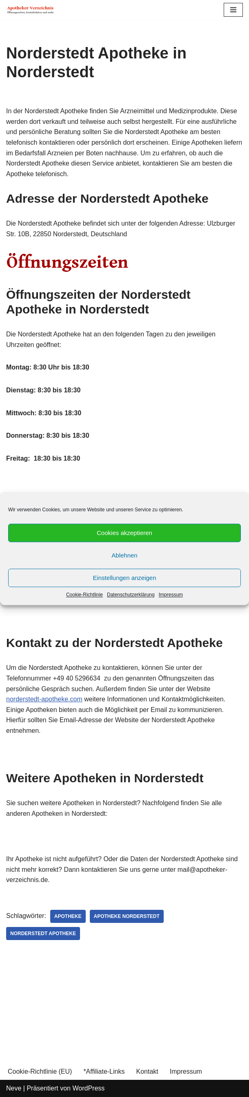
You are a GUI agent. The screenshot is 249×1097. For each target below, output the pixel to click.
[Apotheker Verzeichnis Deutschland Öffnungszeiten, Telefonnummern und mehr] (30, 10)
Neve (13, 1088)
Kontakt (147, 1071)
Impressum (171, 595)
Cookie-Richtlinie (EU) (40, 1071)
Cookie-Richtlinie (84, 595)
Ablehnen (124, 555)
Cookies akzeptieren (124, 532)
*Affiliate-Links (103, 1071)
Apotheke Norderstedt (127, 916)
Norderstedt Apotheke (43, 933)
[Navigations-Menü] (233, 10)
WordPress (88, 1088)
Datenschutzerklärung (131, 595)
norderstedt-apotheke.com (44, 699)
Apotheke (68, 916)
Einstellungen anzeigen (124, 577)
